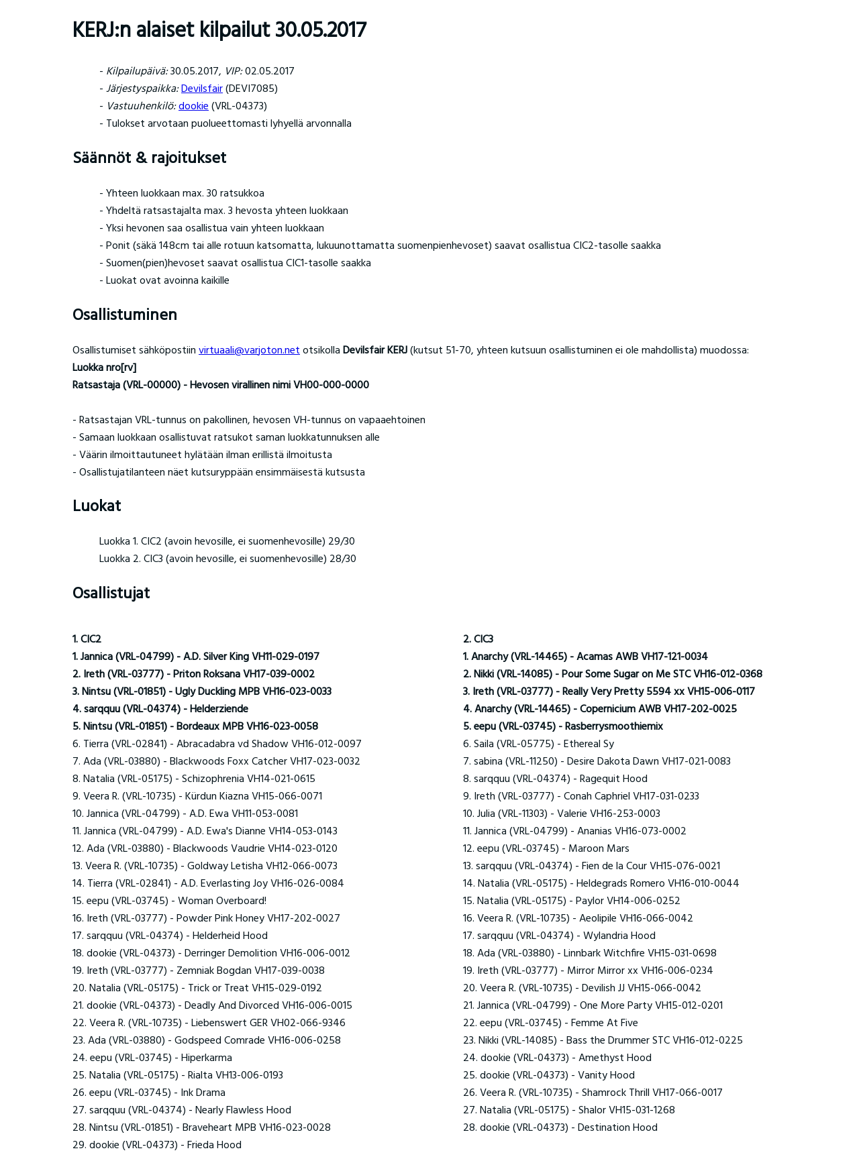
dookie (194, 106)
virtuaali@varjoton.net (249, 350)
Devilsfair (202, 89)
